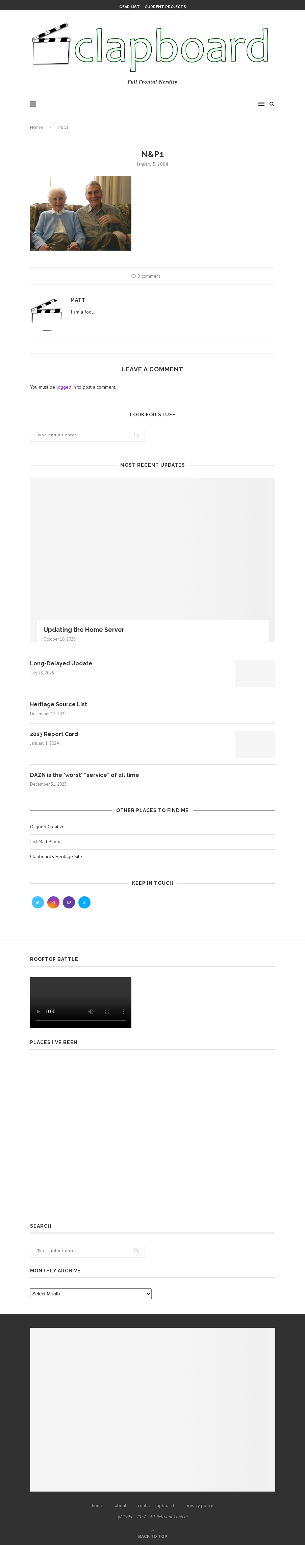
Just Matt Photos (46, 841)
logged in (66, 387)
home (97, 1505)
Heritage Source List (58, 704)
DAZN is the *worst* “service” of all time (84, 775)
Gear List (129, 7)
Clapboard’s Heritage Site (56, 856)
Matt (78, 300)
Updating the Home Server (84, 629)
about (120, 1505)
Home (36, 127)
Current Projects (165, 7)
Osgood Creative (47, 827)
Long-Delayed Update (61, 663)
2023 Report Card (54, 734)
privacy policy (199, 1505)
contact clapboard (156, 1505)
